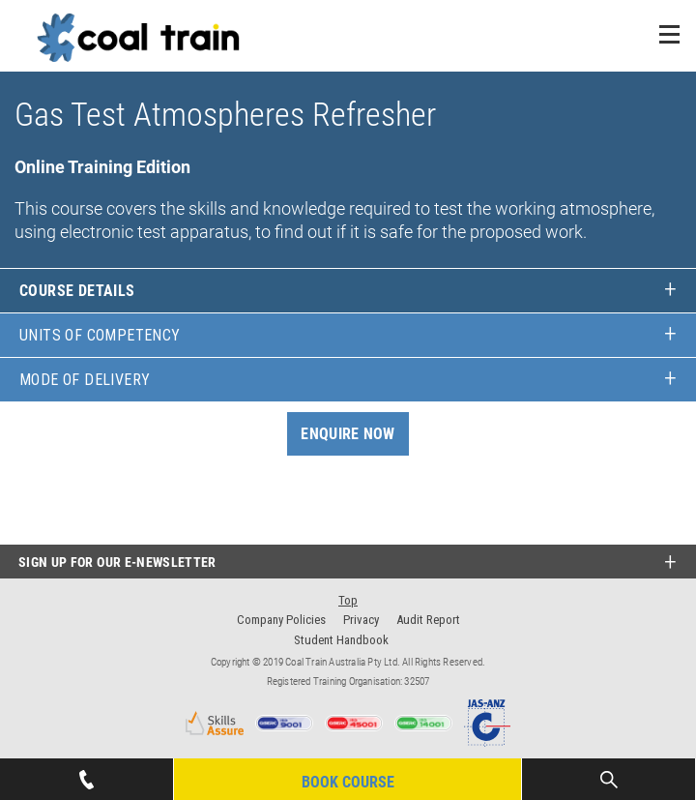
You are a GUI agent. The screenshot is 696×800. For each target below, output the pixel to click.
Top (348, 600)
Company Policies (281, 619)
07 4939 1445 (86, 774)
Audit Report (428, 619)
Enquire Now (347, 434)
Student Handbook (341, 640)
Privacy (361, 619)
